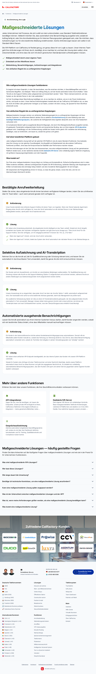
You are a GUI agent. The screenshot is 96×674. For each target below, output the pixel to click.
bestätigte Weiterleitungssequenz (18, 120)
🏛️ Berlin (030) (6, 594)
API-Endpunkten (81, 127)
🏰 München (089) (8, 600)
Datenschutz (25, 664)
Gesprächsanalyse (39, 656)
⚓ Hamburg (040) (8, 597)
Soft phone (69, 589)
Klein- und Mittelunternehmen (42, 589)
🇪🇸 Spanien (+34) (7, 633)
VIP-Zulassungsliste (40, 627)
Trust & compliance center (61, 664)
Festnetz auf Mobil (71, 597)
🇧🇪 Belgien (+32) (7, 630)
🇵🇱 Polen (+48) (6, 647)
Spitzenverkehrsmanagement (42, 635)
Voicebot (36, 653)
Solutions (68, 606)
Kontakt (68, 621)
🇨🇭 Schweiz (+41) (7, 641)
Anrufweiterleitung (39, 618)
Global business (38, 606)
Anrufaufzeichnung (58, 117)
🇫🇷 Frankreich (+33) (8, 624)
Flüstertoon (37, 641)
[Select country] (88, 2)
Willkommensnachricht (40, 644)
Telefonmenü (38, 638)
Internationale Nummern (10, 615)
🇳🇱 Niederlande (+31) (8, 627)
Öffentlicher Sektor (39, 594)
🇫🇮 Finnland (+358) (8, 653)
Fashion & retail (38, 600)
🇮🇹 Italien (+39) (7, 644)
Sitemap (72, 664)
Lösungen (37, 583)
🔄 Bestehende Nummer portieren (12, 606)
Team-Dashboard (71, 594)
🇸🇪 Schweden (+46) (8, 650)
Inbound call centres (40, 586)
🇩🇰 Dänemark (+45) (8, 656)
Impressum (33, 664)
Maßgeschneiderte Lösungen (20, 13)
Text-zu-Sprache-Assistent (42, 650)
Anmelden (85, 7)
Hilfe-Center (69, 609)
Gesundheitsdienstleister (41, 609)
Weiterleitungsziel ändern (41, 621)
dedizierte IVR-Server (51, 151)
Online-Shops (38, 591)
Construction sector (40, 597)
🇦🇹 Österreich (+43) (8, 638)
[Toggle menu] (92, 7)
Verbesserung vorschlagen (45, 664)
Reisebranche (38, 603)
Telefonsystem (71, 583)
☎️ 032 (4, 589)
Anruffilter (37, 624)
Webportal (69, 591)
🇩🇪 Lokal (5, 591)
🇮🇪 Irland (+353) (7, 635)
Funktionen (8, 13)
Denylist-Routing (39, 630)
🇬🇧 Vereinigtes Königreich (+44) (11, 621)
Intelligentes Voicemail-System (43, 647)
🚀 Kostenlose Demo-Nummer (11, 609)
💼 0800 (5, 586)
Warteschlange (38, 633)
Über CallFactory (71, 618)
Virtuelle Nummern (71, 612)
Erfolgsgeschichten (71, 615)
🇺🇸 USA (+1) (6, 618)
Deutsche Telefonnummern (11, 583)
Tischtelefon (69, 586)
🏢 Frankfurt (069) (8, 603)
